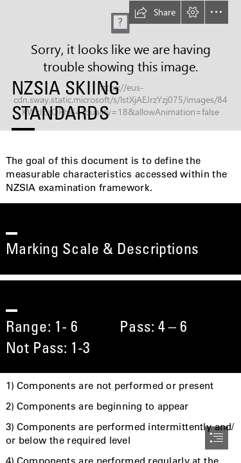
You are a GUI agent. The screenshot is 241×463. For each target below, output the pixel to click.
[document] (120, 231)
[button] (155, 12)
